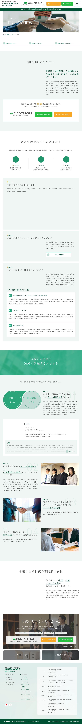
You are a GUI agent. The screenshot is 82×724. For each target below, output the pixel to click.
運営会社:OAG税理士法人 (68, 647)
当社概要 (24, 677)
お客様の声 (50, 9)
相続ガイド (44, 9)
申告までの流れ (26, 694)
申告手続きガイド (26, 692)
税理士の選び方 (26, 699)
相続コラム (32, 9)
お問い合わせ (9, 685)
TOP (4, 34)
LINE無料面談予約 (43, 114)
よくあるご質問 (57, 9)
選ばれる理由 (25, 684)
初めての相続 (25, 689)
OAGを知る (38, 9)
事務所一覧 (25, 682)
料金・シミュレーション (28, 697)
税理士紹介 (25, 679)
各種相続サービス (25, 9)
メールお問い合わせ (63, 114)
